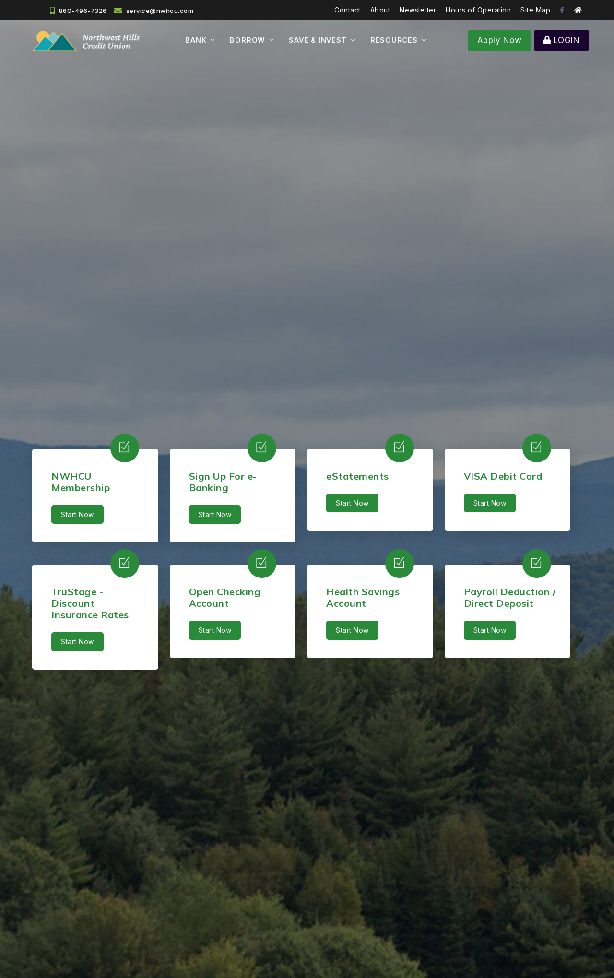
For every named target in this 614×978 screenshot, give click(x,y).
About (380, 10)
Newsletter (418, 10)
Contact (347, 10)
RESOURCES (394, 40)
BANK (195, 40)
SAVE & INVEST (317, 40)
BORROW (247, 40)
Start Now (77, 514)
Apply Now (499, 40)
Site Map (535, 10)
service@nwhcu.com (160, 10)
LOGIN (561, 40)
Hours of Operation (478, 10)
